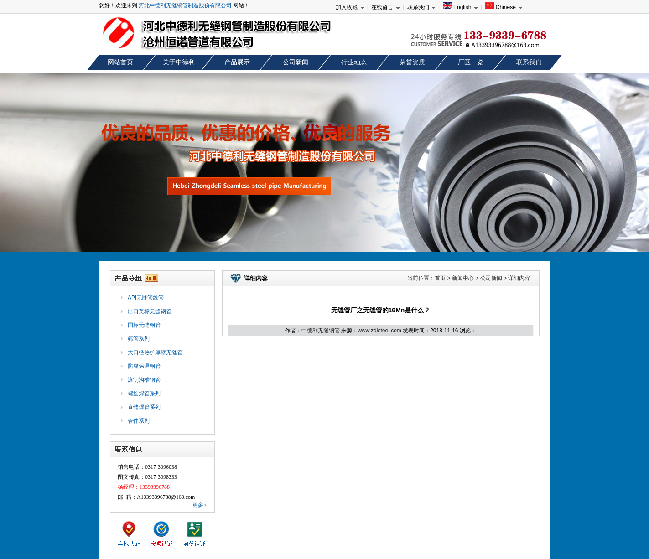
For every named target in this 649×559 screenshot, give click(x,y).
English (457, 7)
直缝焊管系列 (144, 407)
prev (15, 165)
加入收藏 (347, 7)
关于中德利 (179, 62)
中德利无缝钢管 (320, 330)
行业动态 (354, 62)
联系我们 (418, 7)
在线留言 (382, 7)
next (634, 165)
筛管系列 (139, 339)
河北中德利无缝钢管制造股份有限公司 (185, 5)
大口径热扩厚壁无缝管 (155, 352)
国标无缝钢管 (144, 325)
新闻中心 (463, 278)
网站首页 (120, 62)
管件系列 (139, 421)
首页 (440, 278)
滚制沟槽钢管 (144, 380)
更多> (199, 505)
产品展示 (237, 62)
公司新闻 (295, 62)
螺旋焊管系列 (144, 393)
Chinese (500, 7)
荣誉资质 (412, 62)
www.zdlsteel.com (379, 330)
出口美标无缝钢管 (149, 311)
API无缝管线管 (146, 298)
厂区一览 (470, 62)
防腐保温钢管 (144, 366)
